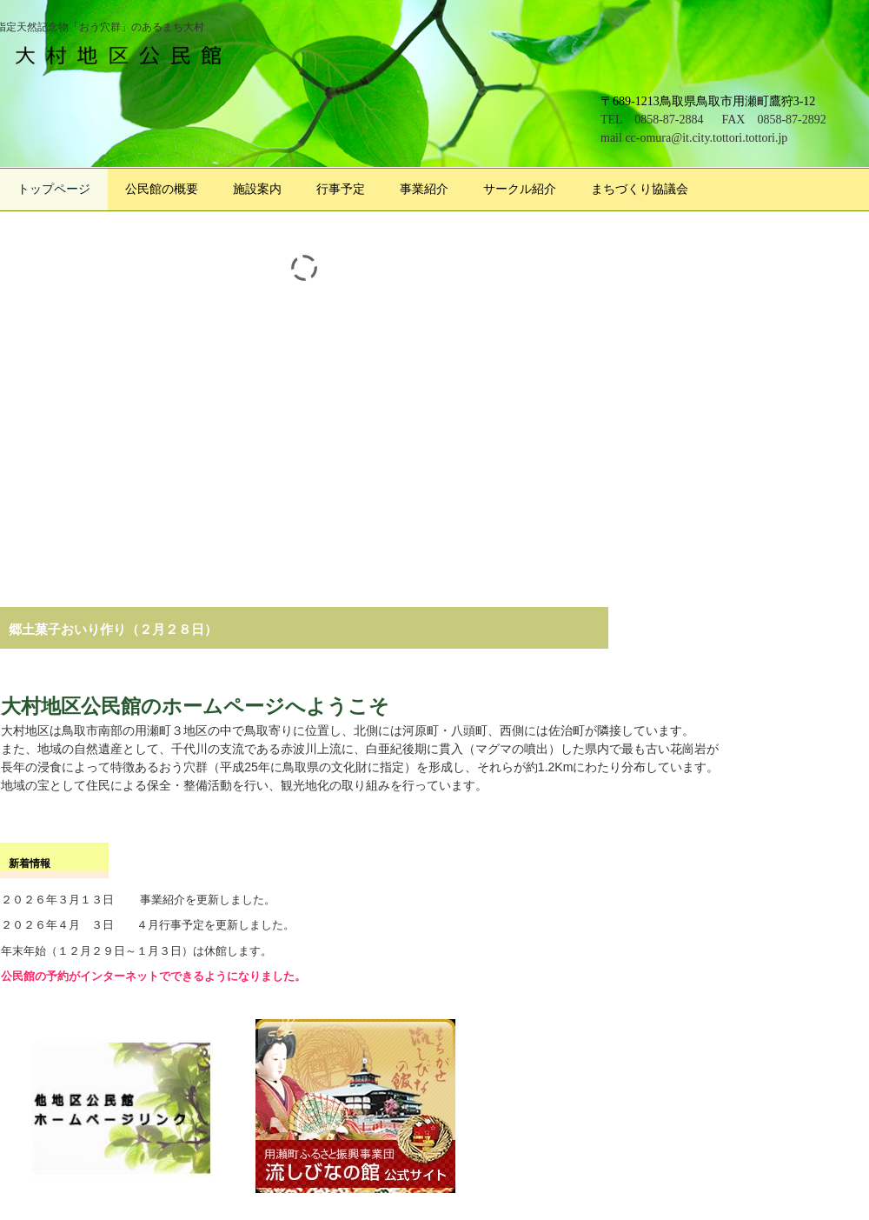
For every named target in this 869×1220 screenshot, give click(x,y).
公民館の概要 (161, 189)
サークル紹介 (519, 189)
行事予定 (340, 189)
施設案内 (257, 189)
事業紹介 (424, 189)
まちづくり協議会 (639, 189)
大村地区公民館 (126, 54)
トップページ (53, 189)
